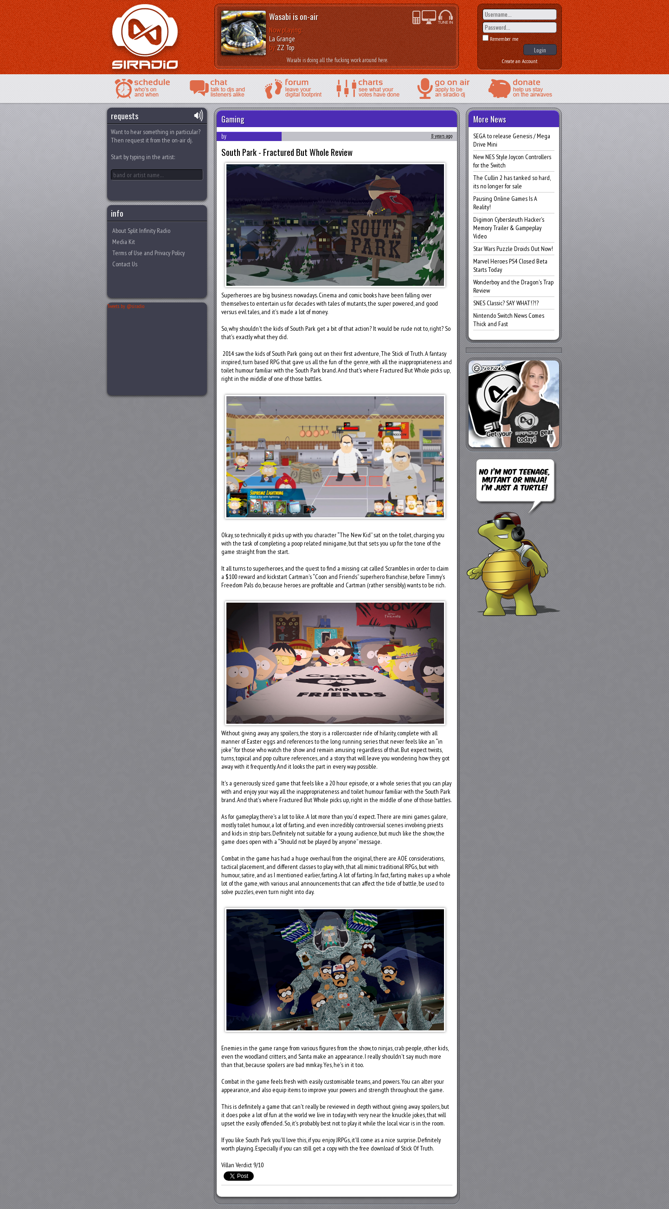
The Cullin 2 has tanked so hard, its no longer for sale (511, 182)
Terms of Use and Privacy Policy (148, 253)
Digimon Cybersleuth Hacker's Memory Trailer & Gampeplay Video (508, 227)
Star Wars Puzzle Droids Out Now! (513, 248)
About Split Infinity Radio (141, 230)
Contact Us (124, 264)
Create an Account (520, 61)
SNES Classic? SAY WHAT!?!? (506, 303)
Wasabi (280, 16)
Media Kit (123, 242)
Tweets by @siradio (125, 305)
